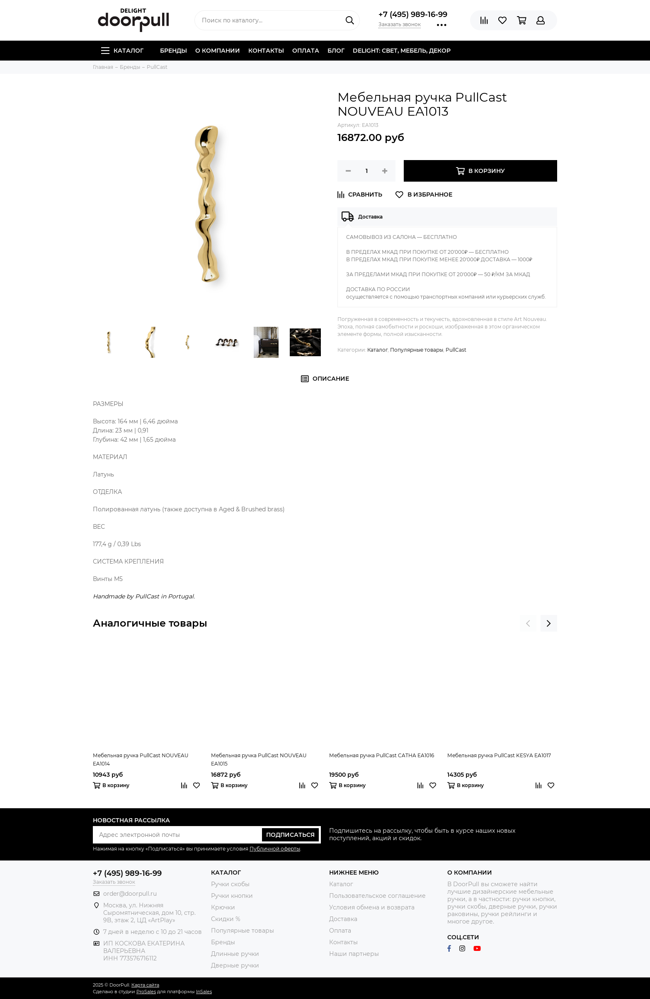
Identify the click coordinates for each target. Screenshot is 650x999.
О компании (217, 50)
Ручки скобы (230, 884)
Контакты (266, 50)
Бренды (173, 50)
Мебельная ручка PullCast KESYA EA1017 (499, 755)
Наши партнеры (354, 954)
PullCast (456, 350)
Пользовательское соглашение (377, 895)
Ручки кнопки (232, 895)
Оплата (305, 50)
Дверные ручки (235, 965)
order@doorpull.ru (130, 893)
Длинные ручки (235, 954)
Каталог (122, 50)
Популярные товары (416, 350)
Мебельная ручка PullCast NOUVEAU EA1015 (259, 759)
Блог (335, 50)
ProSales (146, 991)
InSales (204, 991)
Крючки (223, 907)
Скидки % (225, 919)
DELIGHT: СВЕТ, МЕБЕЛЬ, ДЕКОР (402, 50)
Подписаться (290, 835)
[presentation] (528, 623)
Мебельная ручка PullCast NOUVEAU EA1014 (141, 759)
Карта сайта (145, 985)
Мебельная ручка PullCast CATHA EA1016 (381, 755)
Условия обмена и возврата (372, 907)
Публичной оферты (275, 849)
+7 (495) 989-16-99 (412, 14)
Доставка (343, 919)
